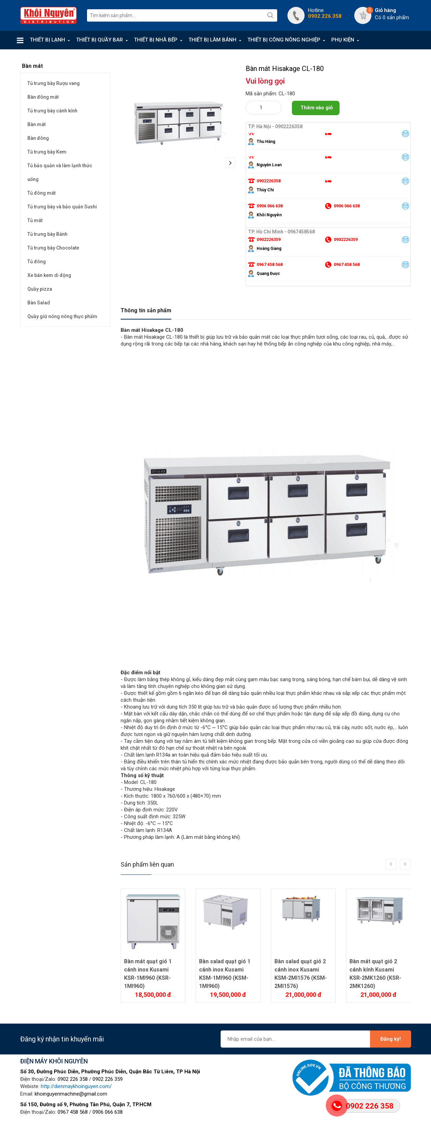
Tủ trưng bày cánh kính (52, 110)
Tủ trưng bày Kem (46, 152)
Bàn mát (36, 124)
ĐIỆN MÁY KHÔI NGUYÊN (54, 1061)
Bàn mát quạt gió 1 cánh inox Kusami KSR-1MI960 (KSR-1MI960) (148, 973)
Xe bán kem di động (49, 275)
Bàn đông (38, 138)
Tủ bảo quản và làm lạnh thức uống (59, 172)
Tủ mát (34, 220)
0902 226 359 (108, 1079)
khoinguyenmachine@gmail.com (71, 1094)
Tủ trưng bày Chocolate (53, 248)
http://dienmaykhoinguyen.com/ (76, 1086)
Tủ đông (36, 261)
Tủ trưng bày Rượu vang (53, 83)
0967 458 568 (73, 1112)
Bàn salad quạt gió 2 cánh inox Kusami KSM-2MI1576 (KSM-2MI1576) (300, 973)
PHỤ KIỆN (342, 40)
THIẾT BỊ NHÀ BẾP (155, 40)
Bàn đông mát (43, 97)
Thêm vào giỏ (316, 108)
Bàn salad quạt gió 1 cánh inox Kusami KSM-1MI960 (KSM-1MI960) (224, 973)
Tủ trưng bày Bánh (47, 234)
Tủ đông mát (41, 193)
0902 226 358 (73, 1079)
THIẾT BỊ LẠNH (47, 40)
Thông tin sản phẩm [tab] (146, 310)
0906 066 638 (108, 1112)
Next (230, 163)
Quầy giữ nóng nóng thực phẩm (62, 316)
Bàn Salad (38, 302)
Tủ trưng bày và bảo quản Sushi (62, 206)
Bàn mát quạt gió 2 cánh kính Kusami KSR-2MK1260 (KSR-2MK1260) (375, 973)
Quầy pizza (39, 289)
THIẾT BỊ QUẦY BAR (99, 40)
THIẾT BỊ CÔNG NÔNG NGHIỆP (283, 40)
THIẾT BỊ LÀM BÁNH (212, 40)
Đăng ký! (390, 1039)
